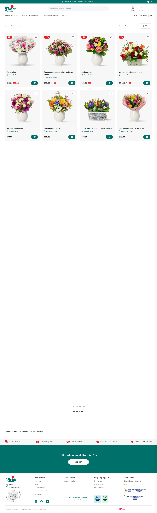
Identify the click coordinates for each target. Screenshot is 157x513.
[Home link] (7, 26)
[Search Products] (106, 8)
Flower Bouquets (17, 26)
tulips (27, 26)
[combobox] (78, 8)
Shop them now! (89, 2)
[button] (145, 26)
